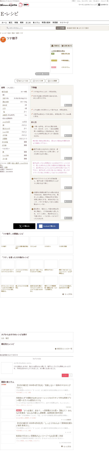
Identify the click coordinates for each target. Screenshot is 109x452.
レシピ (25, 392)
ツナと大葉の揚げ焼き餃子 (22, 242)
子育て (74, 1)
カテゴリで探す (83, 28)
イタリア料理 (28, 440)
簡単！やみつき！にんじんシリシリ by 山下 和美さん (65, 267)
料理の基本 (46, 22)
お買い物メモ (67, 45)
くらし (79, 1)
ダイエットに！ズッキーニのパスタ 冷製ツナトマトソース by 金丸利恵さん (7, 284)
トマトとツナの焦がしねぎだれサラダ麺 (65, 282)
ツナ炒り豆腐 (65, 241)
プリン (18, 405)
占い (90, 1)
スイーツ (29, 405)
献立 (10, 22)
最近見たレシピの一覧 (64, 349)
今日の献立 (19, 392)
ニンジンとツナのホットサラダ (22, 266)
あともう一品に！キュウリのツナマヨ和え (36, 266)
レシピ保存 (53, 81)
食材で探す (72, 28)
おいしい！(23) (23, 81)
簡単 (22, 22)
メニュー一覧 (104, 1)
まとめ (28, 22)
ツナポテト (51, 241)
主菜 (5, 167)
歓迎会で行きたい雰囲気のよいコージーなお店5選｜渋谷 (39, 436)
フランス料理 (20, 440)
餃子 (7, 338)
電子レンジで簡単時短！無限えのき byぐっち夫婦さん (51, 283)
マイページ (64, 22)
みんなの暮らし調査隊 (22, 418)
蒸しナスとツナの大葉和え (22, 282)
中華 (8, 163)
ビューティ (85, 1)
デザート (23, 405)
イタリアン (36, 440)
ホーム (4, 22)
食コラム (36, 22)
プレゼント (96, 1)
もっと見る (68, 294)
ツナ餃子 (7, 241)
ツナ (2, 338)
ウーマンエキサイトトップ (88, 5)
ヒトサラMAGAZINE (65, 442)
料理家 (55, 22)
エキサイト (104, 5)
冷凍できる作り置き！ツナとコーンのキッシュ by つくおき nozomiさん (36, 284)
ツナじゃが (36, 241)
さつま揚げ (33, 418)
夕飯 (29, 392)
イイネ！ (65, 375)
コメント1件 (38, 81)
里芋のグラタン (51, 265)
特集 (16, 22)
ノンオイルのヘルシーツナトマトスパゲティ (7, 266)
